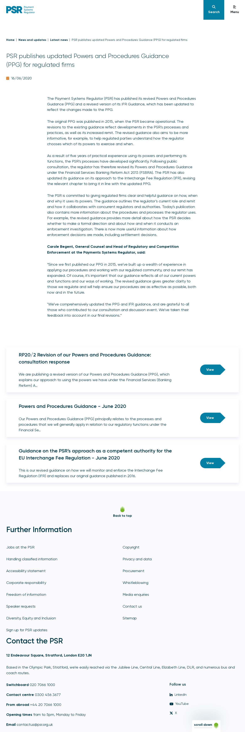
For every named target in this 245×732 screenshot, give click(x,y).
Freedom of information (26, 594)
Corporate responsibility (26, 582)
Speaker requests (21, 606)
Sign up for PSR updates (26, 630)
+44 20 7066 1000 (45, 704)
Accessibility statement (26, 571)
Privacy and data (137, 559)
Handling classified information (31, 559)
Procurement (133, 571)
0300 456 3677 (48, 694)
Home (10, 40)
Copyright (131, 547)
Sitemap (130, 618)
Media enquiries (136, 594)
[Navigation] (213, 10)
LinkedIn (178, 695)
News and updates (32, 40)
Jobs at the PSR (20, 547)
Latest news (59, 40)
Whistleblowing (135, 582)
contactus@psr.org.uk (35, 724)
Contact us (132, 606)
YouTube (179, 704)
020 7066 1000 (42, 684)
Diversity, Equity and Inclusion (31, 618)
